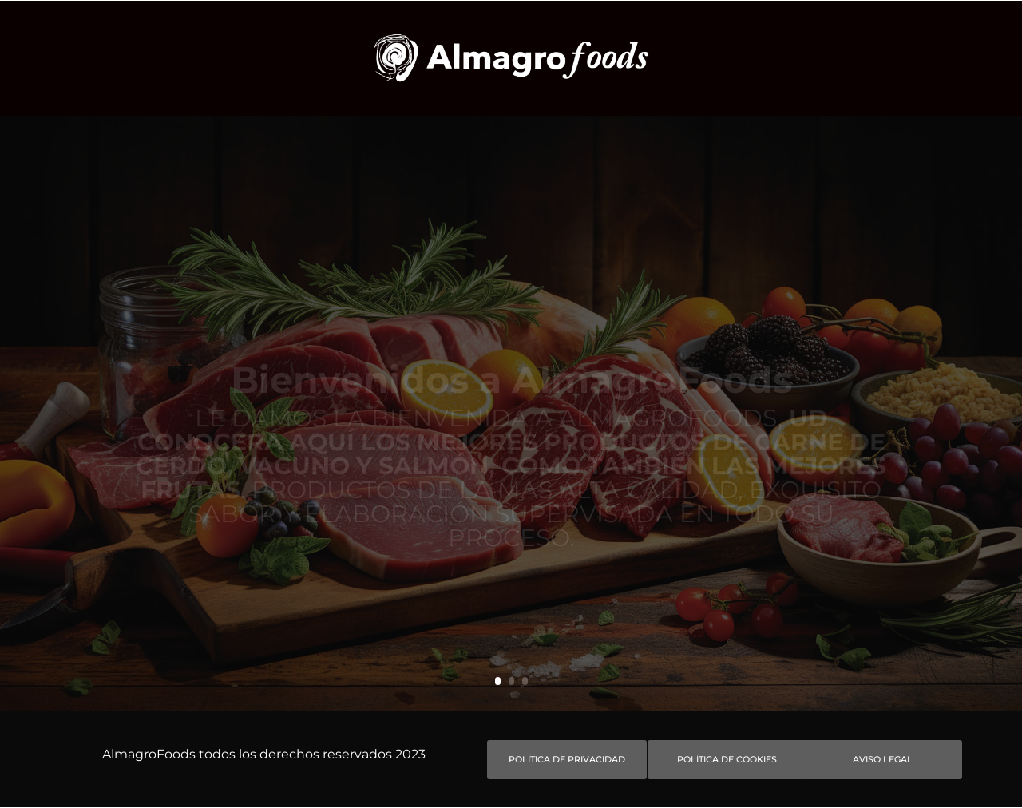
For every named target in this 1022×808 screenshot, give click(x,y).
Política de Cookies (727, 759)
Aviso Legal (883, 759)
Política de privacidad (567, 759)
